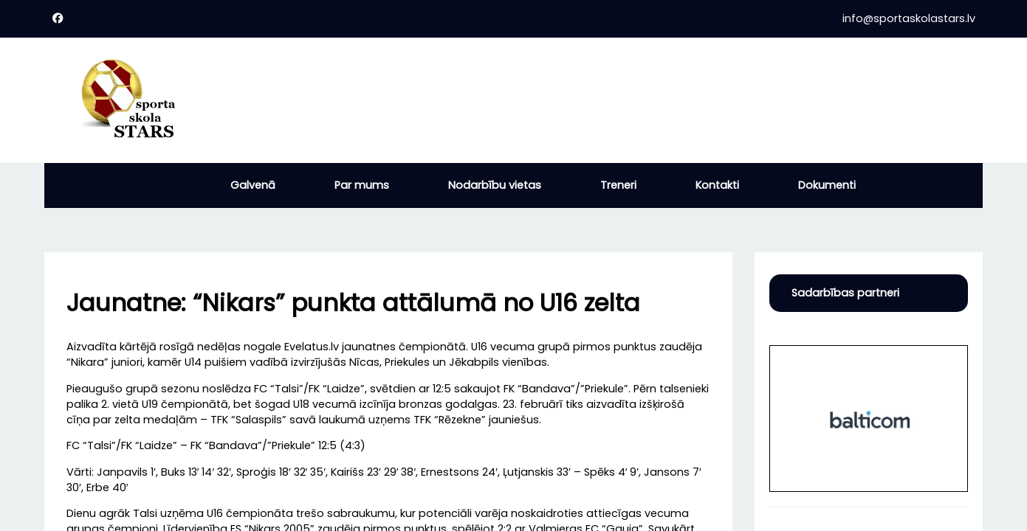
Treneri (618, 185)
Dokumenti (827, 185)
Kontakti (717, 185)
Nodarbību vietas (494, 185)
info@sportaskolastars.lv (908, 18)
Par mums (361, 185)
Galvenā (252, 185)
